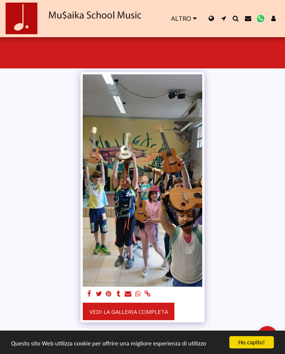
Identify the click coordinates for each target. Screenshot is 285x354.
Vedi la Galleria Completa (128, 311)
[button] (223, 18)
